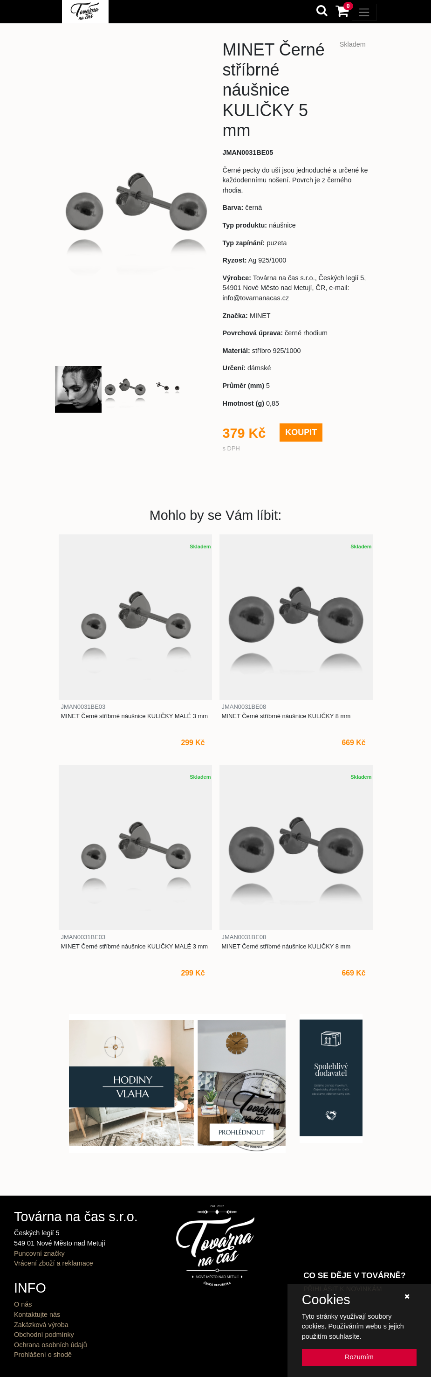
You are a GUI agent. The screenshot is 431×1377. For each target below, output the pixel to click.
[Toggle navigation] (364, 12)
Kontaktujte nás (37, 1314)
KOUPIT (301, 432)
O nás (23, 1304)
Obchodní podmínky (44, 1334)
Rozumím (359, 1357)
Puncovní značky (39, 1253)
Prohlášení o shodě (43, 1354)
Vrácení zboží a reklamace (53, 1263)
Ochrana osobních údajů (50, 1345)
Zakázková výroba (41, 1325)
